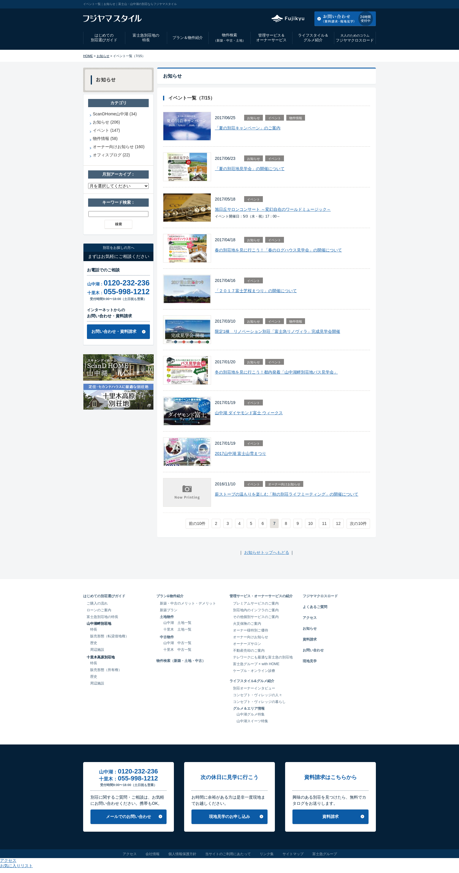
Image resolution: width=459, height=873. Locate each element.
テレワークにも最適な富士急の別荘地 (263, 657)
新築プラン (168, 610)
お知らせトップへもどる (266, 552)
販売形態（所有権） (106, 670)
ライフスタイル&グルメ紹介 (252, 681)
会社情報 (152, 854)
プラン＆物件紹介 (187, 37)
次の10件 (358, 523)
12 (338, 523)
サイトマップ (293, 854)
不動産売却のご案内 (249, 650)
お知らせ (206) (106, 122)
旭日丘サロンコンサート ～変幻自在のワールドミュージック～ (273, 209)
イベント (274, 118)
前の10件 (197, 523)
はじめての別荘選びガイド (104, 37)
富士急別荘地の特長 (146, 37)
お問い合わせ (313, 650)
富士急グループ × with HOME (256, 664)
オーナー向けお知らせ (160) (119, 146)
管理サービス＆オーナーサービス (271, 37)
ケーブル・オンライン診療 (254, 671)
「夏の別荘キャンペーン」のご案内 (247, 128)
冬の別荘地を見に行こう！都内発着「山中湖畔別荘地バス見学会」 (276, 372)
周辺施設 (97, 650)
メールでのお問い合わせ (128, 816)
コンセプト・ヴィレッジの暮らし (259, 702)
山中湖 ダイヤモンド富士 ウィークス (249, 412)
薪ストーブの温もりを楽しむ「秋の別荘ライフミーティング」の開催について (286, 494)
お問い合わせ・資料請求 (113, 331)
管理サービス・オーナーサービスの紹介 (261, 596)
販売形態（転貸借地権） (109, 636)
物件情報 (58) (105, 138)
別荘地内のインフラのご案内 (256, 610)
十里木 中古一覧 (177, 650)
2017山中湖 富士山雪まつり (240, 453)
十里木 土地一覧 (177, 629)
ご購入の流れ (97, 603)
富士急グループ (324, 854)
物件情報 (295, 118)
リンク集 (267, 854)
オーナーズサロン (247, 644)
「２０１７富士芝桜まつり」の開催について (256, 290)
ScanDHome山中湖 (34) (115, 114)
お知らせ (103, 56)
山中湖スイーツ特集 (252, 721)
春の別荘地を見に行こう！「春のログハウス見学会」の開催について (278, 250)
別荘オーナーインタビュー (254, 688)
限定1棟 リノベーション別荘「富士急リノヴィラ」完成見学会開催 (277, 331)
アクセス (328, 4)
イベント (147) (106, 130)
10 (310, 523)
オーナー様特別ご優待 (250, 630)
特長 (93, 629)
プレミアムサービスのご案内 (256, 603)
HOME (88, 56)
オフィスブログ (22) (111, 155)
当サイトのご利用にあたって (228, 854)
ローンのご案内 (99, 610)
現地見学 (310, 661)
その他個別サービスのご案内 (256, 617)
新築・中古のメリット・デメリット (188, 603)
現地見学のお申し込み (229, 816)
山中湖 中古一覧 (177, 643)
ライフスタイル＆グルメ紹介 (313, 37)
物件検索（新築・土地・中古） (180, 661)
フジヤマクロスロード (355, 37)
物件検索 (229, 37)
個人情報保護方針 (182, 854)
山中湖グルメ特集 (251, 714)
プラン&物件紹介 (170, 596)
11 (324, 523)
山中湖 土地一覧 (177, 623)
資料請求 (310, 639)
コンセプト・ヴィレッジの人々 (257, 695)
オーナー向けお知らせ (284, 484)
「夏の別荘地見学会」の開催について (250, 168)
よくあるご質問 (315, 607)
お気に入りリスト (360, 4)
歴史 (93, 643)
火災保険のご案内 (247, 624)
